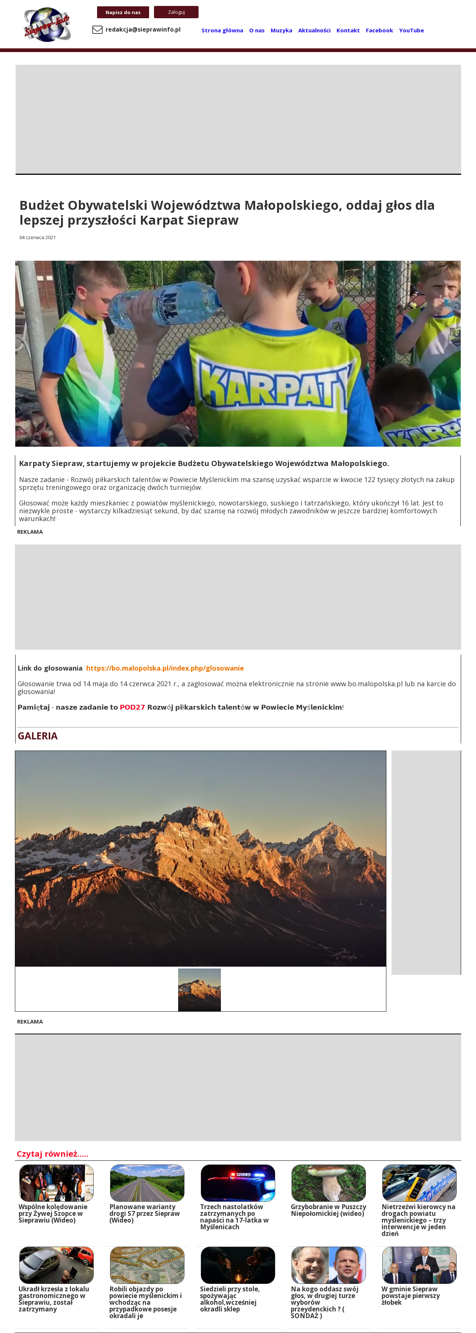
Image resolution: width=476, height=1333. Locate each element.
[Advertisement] (238, 117)
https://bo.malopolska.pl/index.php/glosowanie (165, 668)
